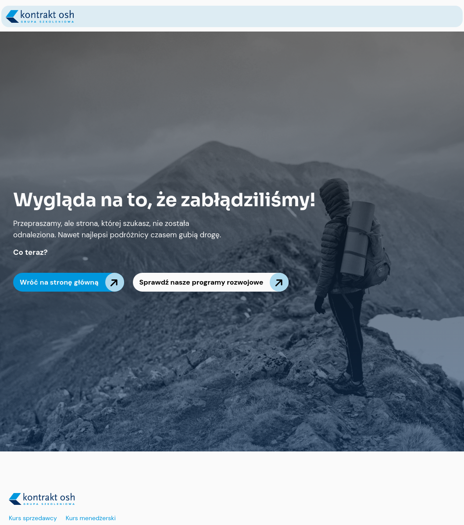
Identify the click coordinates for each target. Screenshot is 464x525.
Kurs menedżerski (91, 518)
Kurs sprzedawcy (33, 518)
